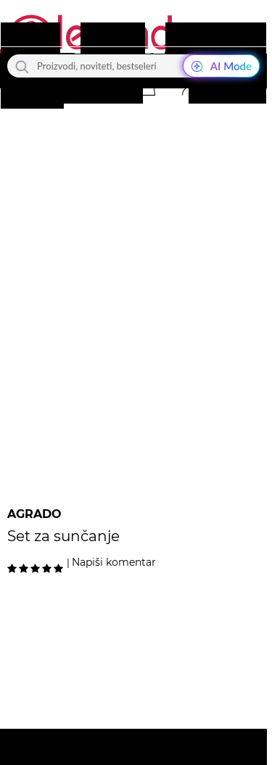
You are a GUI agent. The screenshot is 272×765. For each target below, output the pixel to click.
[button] (146, 86)
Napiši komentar (114, 562)
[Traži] (22, 66)
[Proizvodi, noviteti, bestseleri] (133, 66)
